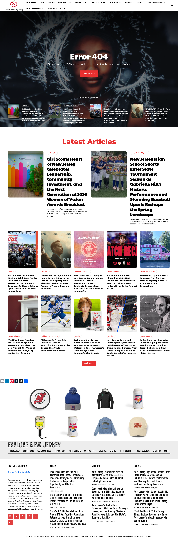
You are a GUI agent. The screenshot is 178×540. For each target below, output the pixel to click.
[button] (172, 5)
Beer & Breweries (99, 485)
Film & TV (150, 105)
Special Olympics (82, 271)
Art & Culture (146, 336)
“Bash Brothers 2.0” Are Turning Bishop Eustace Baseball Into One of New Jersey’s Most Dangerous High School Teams (151, 516)
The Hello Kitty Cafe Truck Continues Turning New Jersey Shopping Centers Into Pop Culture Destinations (154, 280)
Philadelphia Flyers (50, 336)
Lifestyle (26, 105)
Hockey (111, 336)
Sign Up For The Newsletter (19, 472)
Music (108, 105)
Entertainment (114, 271)
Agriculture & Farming (101, 501)
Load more (89, 363)
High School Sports (70, 105)
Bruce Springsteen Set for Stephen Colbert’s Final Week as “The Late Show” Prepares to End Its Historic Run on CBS (66, 499)
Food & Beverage (148, 271)
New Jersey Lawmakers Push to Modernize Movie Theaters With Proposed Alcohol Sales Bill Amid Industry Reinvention (107, 477)
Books (77, 336)
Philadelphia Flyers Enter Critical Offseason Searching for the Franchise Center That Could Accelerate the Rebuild (55, 345)
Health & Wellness (58, 527)
